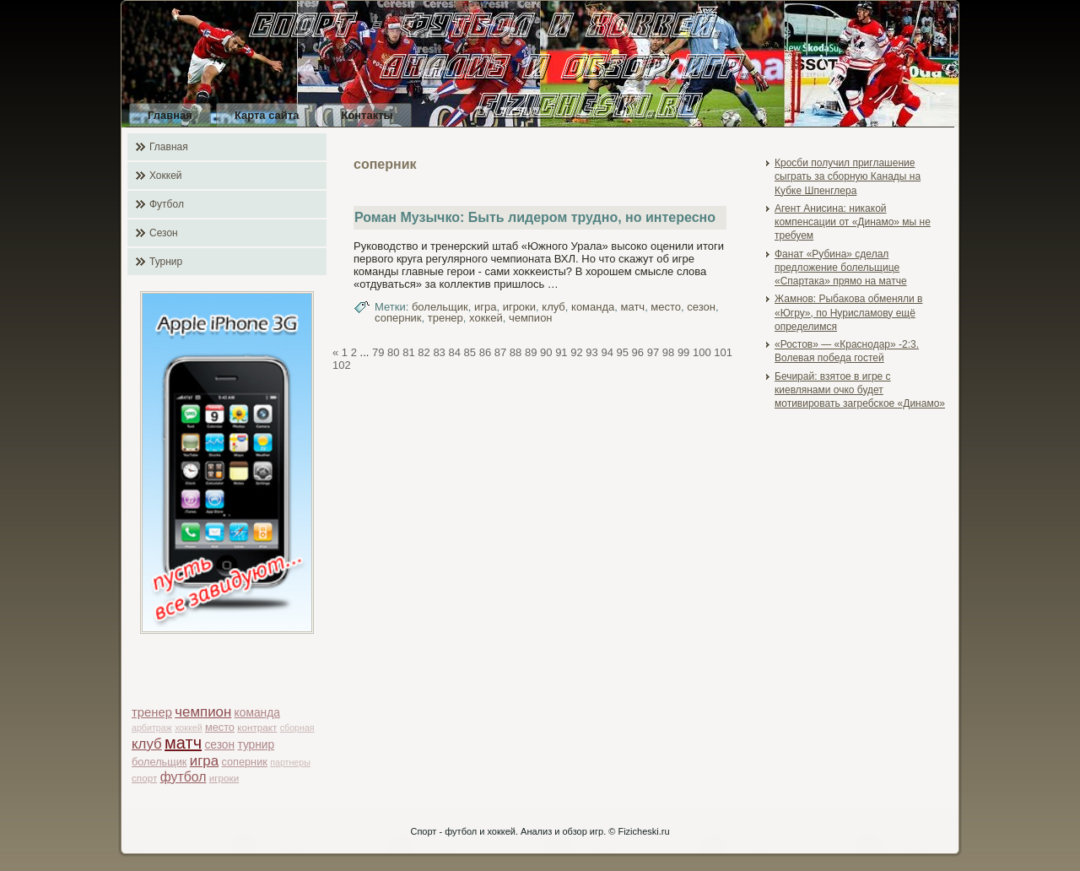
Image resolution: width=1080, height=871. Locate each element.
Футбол (166, 204)
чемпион (203, 712)
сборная (297, 727)
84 (454, 352)
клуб (147, 744)
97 (653, 352)
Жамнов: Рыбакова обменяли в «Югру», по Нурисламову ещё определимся (848, 313)
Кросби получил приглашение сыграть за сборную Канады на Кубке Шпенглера (848, 177)
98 (668, 352)
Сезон (163, 233)
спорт (144, 777)
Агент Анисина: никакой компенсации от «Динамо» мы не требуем (853, 222)
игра (204, 761)
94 (607, 352)
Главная (170, 115)
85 (470, 352)
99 (683, 352)
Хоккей (165, 175)
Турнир (165, 262)
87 (500, 352)
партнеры (290, 762)
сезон (219, 744)
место (220, 727)
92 (576, 352)
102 (341, 365)
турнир (255, 744)
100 (702, 352)
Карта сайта (267, 115)
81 (408, 352)
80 (393, 352)
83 (439, 352)
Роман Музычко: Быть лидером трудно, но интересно (535, 217)
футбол (183, 777)
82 (423, 352)
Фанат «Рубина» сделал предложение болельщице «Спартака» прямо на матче (841, 268)
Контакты (366, 115)
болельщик (159, 761)
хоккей (188, 727)
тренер (152, 712)
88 (515, 352)
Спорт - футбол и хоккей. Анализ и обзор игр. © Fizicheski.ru (539, 831)
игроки (224, 777)
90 (546, 352)
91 (561, 352)
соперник (244, 761)
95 (623, 352)
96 (638, 352)
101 (723, 352)
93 (591, 352)
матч (183, 742)
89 (531, 352)
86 (485, 352)
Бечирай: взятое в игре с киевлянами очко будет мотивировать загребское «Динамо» (860, 390)
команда (257, 712)
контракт (257, 727)
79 (378, 352)
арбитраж (152, 727)
